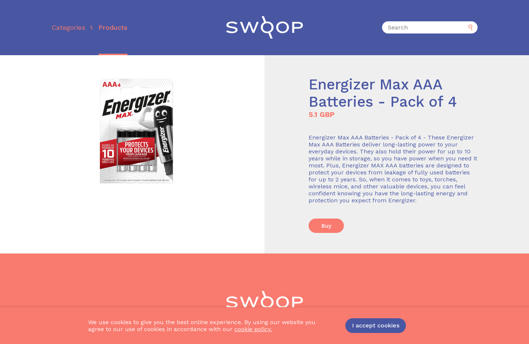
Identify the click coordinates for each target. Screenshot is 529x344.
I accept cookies (375, 325)
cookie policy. (253, 329)
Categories (68, 27)
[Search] (430, 27)
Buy (326, 225)
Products (112, 27)
